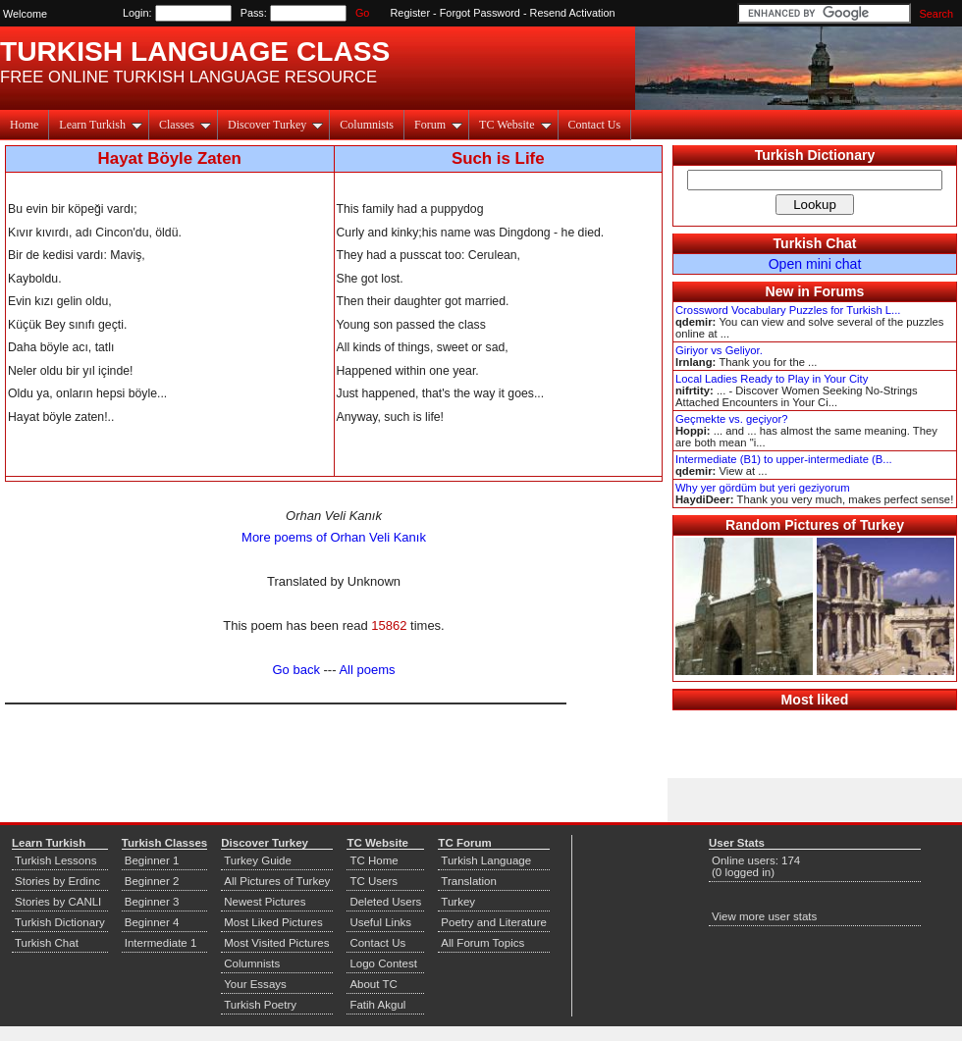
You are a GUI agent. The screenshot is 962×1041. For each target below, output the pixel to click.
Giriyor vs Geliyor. (719, 350)
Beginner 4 (152, 922)
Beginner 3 (152, 902)
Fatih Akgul (377, 1005)
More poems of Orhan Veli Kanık (333, 537)
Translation (469, 881)
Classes (185, 124)
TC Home (373, 860)
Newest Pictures (264, 902)
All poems (367, 669)
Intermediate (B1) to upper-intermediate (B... (783, 459)
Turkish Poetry (260, 1005)
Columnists (367, 124)
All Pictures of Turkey (277, 881)
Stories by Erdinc (57, 881)
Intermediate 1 (161, 943)
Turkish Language (486, 860)
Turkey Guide (258, 860)
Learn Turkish (100, 124)
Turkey (458, 902)
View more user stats (764, 916)
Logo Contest (383, 963)
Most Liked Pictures (273, 922)
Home (24, 124)
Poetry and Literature (494, 922)
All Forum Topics (482, 943)
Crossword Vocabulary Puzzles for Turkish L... (787, 310)
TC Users (373, 881)
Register (411, 13)
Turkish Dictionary (815, 155)
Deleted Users (385, 902)
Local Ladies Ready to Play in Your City (771, 379)
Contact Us (594, 124)
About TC (373, 984)
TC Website (515, 124)
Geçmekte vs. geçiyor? (731, 419)
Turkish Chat (815, 243)
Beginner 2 (152, 881)
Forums (839, 291)
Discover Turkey (275, 124)
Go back (296, 669)
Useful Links (380, 922)
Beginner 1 (152, 860)
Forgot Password (480, 13)
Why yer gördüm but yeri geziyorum (762, 488)
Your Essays (255, 984)
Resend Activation (572, 13)
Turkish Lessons (55, 860)
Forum (438, 124)
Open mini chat (815, 264)
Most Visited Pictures (276, 943)
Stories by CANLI (58, 902)
